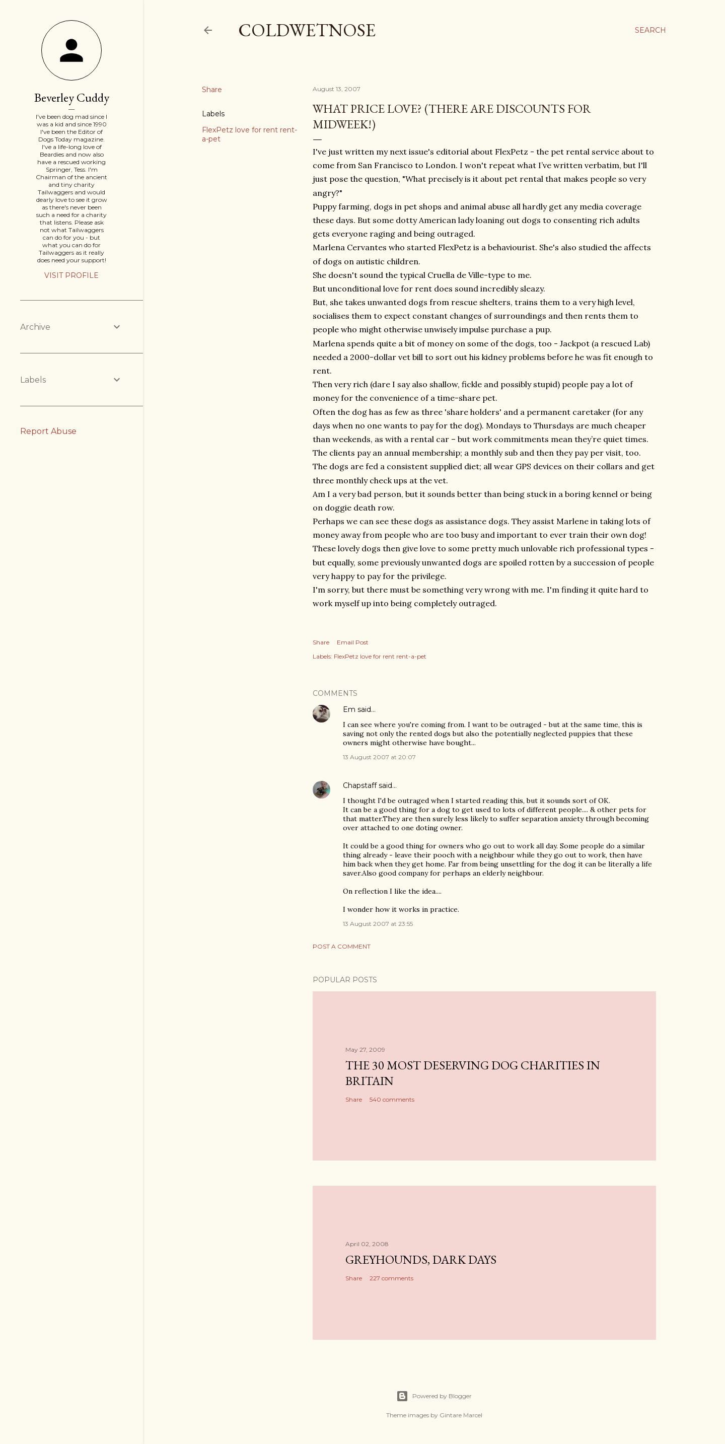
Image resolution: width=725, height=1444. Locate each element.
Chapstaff (360, 785)
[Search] (650, 30)
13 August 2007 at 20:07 (379, 757)
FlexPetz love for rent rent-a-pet (380, 656)
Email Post (353, 642)
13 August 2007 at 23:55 (378, 923)
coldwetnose (307, 30)
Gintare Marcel (461, 1415)
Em (349, 709)
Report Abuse (48, 431)
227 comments (391, 1278)
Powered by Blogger (434, 1396)
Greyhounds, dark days (420, 1259)
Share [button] (212, 89)
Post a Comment (342, 946)
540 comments (392, 1099)
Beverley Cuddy (71, 97)
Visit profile (71, 275)
